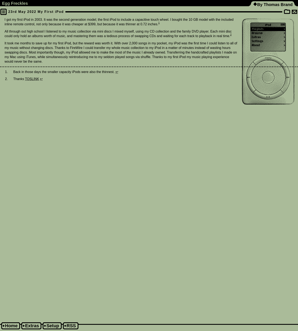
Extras (32, 325)
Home (11, 325)
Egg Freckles (15, 3)
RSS (71, 325)
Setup (52, 325)
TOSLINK (32, 79)
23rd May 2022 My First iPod (36, 11)
